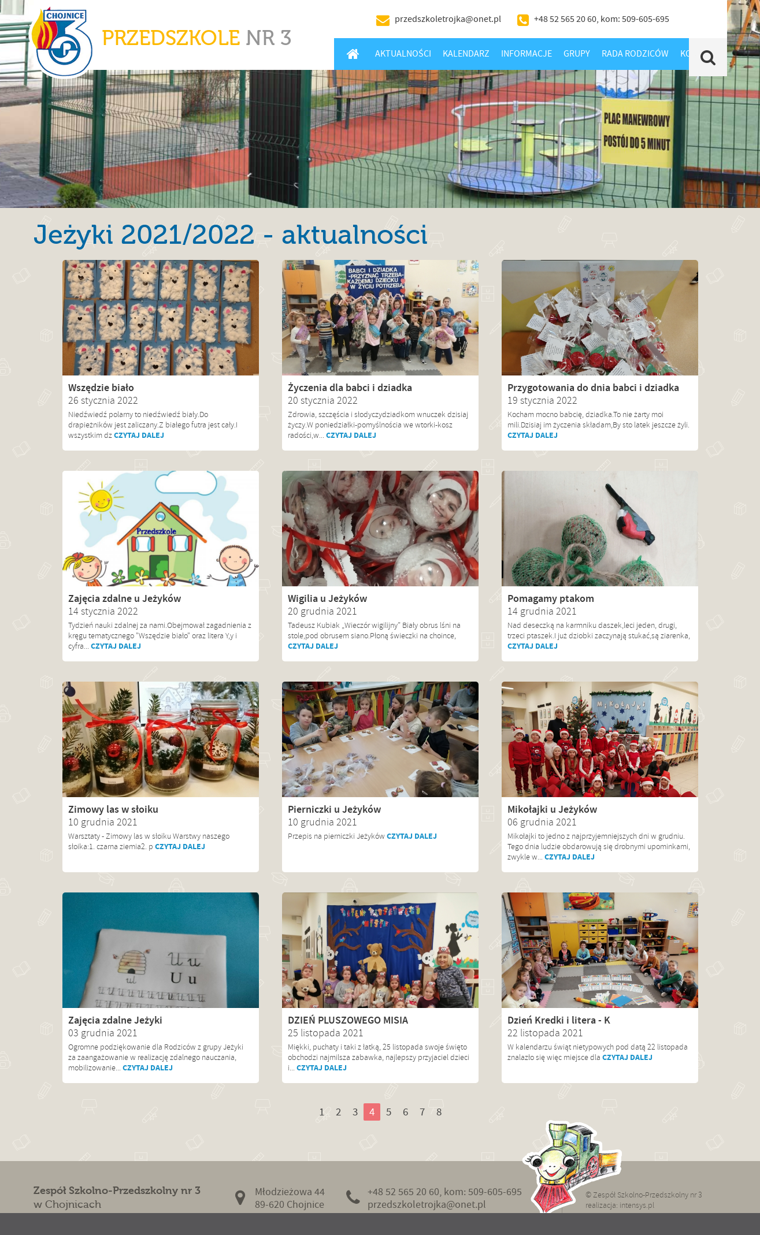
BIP (701, 19)
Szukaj (708, 57)
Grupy (576, 53)
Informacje (526, 53)
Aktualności (403, 53)
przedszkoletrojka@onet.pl (448, 19)
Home (353, 53)
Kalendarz (466, 53)
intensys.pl (637, 1205)
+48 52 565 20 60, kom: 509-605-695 (601, 19)
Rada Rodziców (635, 53)
